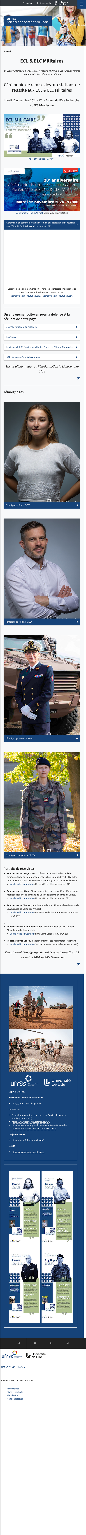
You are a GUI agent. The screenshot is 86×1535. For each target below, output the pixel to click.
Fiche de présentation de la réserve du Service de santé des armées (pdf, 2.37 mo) (39, 1117)
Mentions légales (15, 1398)
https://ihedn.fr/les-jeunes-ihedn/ (28, 1140)
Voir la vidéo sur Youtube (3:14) (58, 296)
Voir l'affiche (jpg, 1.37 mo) (41, 158)
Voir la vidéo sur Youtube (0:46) (26, 296)
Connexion (27, 3)
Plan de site (12, 1395)
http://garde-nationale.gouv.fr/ (26, 1103)
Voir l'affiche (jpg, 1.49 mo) (29, 213)
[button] (42, 455)
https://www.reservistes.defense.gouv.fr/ (31, 1121)
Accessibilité (13, 1388)
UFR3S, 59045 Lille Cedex (14, 1367)
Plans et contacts (15, 1392)
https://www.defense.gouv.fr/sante (28, 1152)
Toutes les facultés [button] (44, 3)
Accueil (7, 51)
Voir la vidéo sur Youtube (22, 884)
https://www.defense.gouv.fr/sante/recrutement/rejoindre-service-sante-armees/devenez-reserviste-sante (39, 1127)
